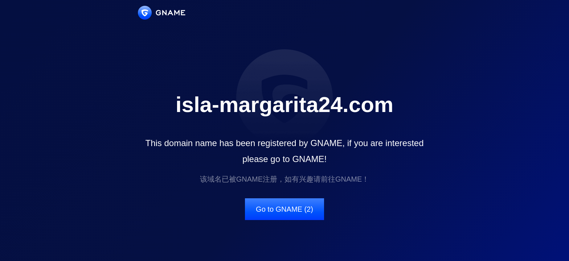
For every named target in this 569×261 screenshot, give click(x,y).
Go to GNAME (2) (284, 209)
